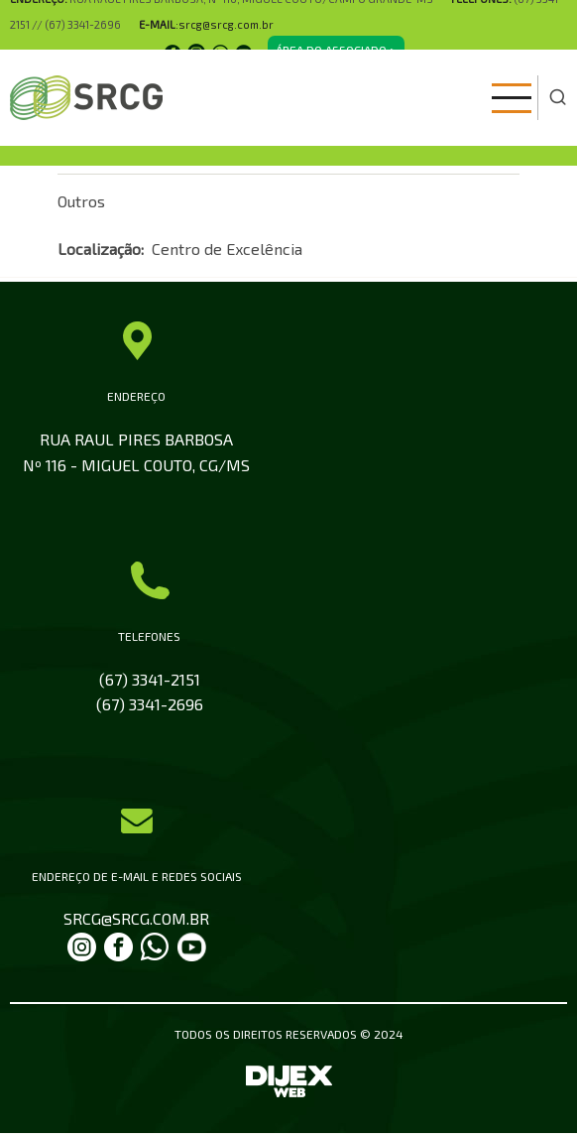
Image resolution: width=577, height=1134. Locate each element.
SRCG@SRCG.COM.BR (136, 918)
